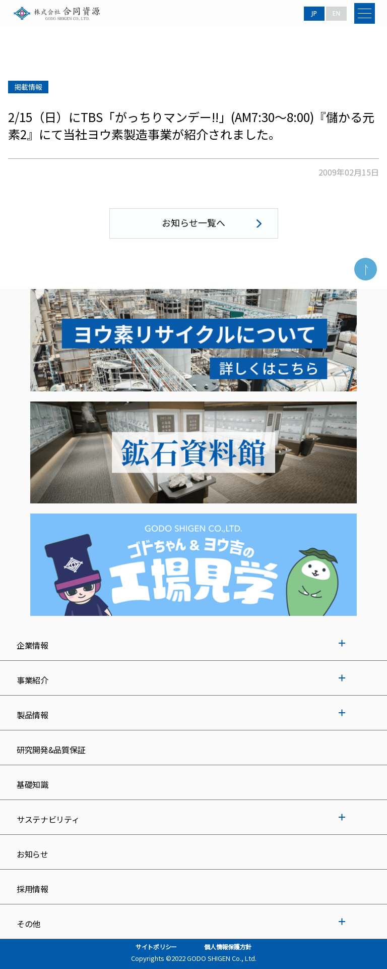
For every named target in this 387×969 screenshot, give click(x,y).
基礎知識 (32, 784)
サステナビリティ (48, 819)
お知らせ (32, 854)
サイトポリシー (156, 946)
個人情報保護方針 (227, 946)
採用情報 (32, 889)
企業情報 (32, 645)
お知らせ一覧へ (193, 222)
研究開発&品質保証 (51, 750)
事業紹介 (32, 680)
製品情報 (32, 715)
